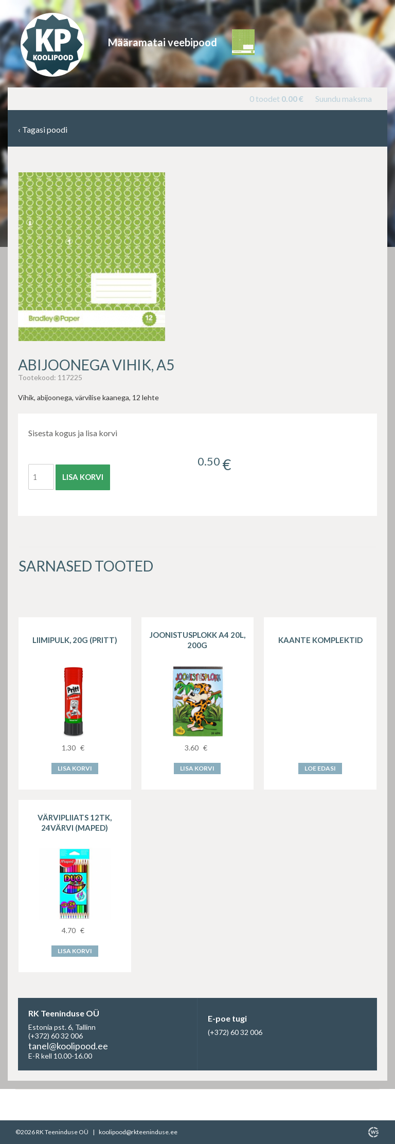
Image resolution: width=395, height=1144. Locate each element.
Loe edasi (320, 768)
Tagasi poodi (42, 130)
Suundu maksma (343, 98)
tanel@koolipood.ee (68, 1045)
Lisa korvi (82, 476)
